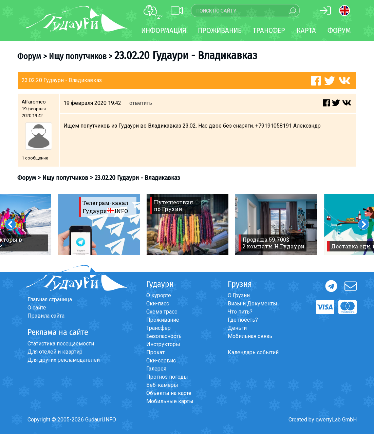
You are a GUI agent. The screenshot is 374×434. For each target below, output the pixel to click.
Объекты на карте (168, 393)
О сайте (36, 307)
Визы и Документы (252, 303)
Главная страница (49, 299)
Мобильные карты (169, 401)
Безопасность (164, 336)
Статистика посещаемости (60, 343)
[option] (99, 224)
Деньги (237, 328)
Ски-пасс (157, 303)
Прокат (155, 352)
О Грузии (239, 295)
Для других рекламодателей (63, 360)
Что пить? (240, 311)
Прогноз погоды (167, 377)
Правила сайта (45, 316)
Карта (306, 30)
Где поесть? (243, 320)
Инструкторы (163, 344)
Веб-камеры (162, 385)
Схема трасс (161, 311)
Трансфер (158, 328)
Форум (339, 30)
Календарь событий (253, 352)
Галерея (156, 368)
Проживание (162, 320)
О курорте (158, 295)
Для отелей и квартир (54, 351)
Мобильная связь (250, 336)
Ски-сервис (161, 360)
